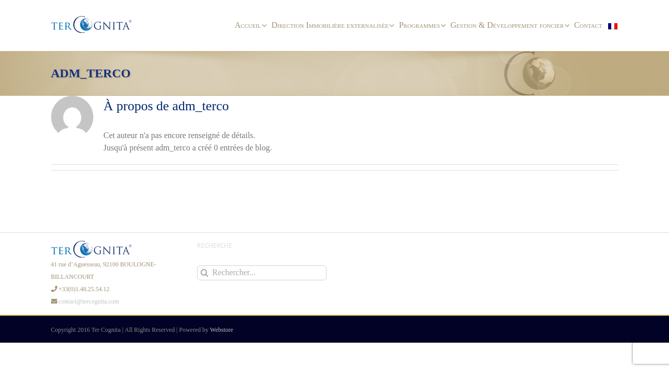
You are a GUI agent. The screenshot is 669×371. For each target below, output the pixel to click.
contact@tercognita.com (89, 301)
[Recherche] (204, 272)
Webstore (221, 329)
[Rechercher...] (262, 272)
